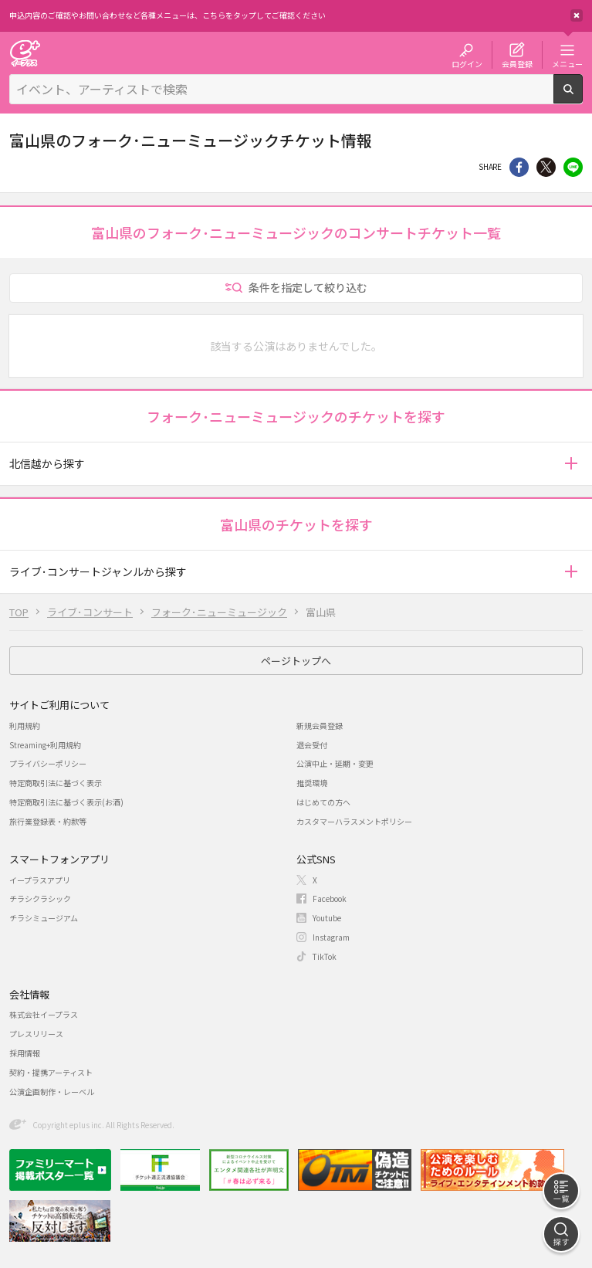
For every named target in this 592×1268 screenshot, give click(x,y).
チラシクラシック (40, 898)
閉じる (576, 15)
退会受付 (311, 745)
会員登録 (517, 63)
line (573, 167)
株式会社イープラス (43, 1014)
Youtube (327, 918)
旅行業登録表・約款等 (47, 821)
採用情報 (24, 1053)
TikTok (325, 956)
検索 (582, 97)
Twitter (546, 167)
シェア (519, 167)
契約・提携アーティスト (51, 1072)
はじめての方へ (323, 802)
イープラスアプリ (39, 880)
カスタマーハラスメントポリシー (354, 821)
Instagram (331, 937)
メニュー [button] (567, 63)
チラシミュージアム (43, 918)
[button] (571, 463)
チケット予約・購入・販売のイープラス (24, 52)
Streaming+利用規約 (45, 745)
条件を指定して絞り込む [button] (308, 287)
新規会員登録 (319, 725)
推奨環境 (311, 782)
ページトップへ (296, 660)
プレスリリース (36, 1033)
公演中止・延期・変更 (335, 763)
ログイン (467, 63)
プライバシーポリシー (47, 763)
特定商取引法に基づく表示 (55, 782)
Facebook (330, 898)
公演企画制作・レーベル (51, 1091)
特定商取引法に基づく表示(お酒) (66, 802)
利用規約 (24, 725)
